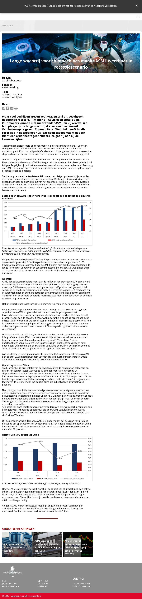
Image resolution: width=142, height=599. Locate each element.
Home (4, 26)
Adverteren (42, 583)
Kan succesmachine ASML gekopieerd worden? (14, 547)
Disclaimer (42, 586)
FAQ (4, 581)
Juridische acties (9, 583)
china (18, 94)
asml (7, 94)
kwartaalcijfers (13, 97)
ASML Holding (10, 87)
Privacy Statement (10, 586)
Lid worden (42, 581)
